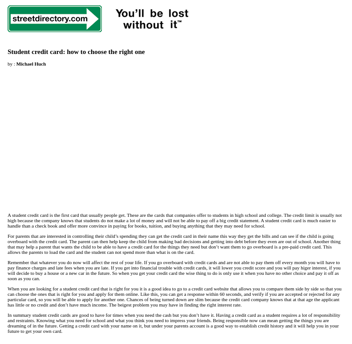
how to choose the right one (106, 51)
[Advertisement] (83, 134)
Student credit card (35, 51)
